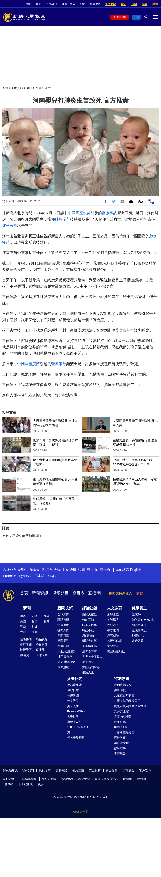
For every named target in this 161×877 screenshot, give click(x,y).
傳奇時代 (120, 690)
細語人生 (88, 672)
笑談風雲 (113, 619)
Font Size (141, 201)
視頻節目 (60, 593)
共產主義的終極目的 (127, 700)
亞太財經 (63, 667)
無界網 (8, 784)
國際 (23, 616)
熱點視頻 (42, 639)
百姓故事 (120, 737)
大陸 (29, 88)
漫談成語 (113, 635)
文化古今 (113, 646)
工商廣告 (120, 753)
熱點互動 (88, 619)
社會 (39, 88)
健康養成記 (139, 630)
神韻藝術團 (29, 779)
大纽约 (22, 570)
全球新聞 (63, 614)
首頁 (5, 88)
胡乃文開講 (139, 625)
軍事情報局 (89, 646)
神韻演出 (26, 655)
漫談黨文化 (121, 743)
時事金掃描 (89, 625)
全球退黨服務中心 (106, 779)
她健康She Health (143, 619)
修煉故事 (120, 748)
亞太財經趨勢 (66, 662)
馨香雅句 (113, 630)
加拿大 (35, 570)
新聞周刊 (63, 640)
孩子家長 (9, 225)
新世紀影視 (25, 784)
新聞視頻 (65, 608)
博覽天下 (26, 649)
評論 (23, 626)
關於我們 (28, 770)
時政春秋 (88, 630)
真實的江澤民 (123, 716)
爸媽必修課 (114, 640)
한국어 (53, 576)
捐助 (134, 3)
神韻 (28, 3)
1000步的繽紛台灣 (77, 729)
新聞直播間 (120, 17)
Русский (25, 576)
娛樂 (46, 616)
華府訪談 (63, 646)
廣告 (123, 3)
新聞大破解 (89, 640)
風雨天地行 (121, 727)
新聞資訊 (17, 88)
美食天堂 (73, 700)
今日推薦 (42, 644)
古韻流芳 (113, 625)
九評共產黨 (121, 711)
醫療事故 (109, 213)
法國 (81, 570)
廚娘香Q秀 (74, 721)
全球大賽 (42, 655)
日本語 (40, 576)
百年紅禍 (120, 721)
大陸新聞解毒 (91, 667)
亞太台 (105, 570)
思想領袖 (88, 635)
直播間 (94, 593)
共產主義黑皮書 (124, 732)
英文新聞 (110, 3)
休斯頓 (71, 570)
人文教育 (114, 608)
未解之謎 (113, 614)
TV (137, 17)
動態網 (141, 779)
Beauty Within (76, 711)
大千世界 (73, 716)
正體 (65, 3)
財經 (35, 626)
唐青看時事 (89, 651)
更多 (41, 784)
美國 (23, 621)
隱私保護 (61, 770)
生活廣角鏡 (74, 685)
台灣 (35, 621)
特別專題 (121, 679)
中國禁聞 (63, 625)
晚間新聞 (63, 630)
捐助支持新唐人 (120, 593)
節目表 (78, 593)
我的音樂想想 (76, 737)
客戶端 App (146, 770)
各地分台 (51, 3)
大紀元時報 (49, 779)
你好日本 (73, 690)
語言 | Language (90, 3)
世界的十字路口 (92, 656)
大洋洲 (59, 570)
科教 (35, 632)
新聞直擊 (63, 635)
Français (9, 576)
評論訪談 (89, 608)
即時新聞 (26, 644)
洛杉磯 (47, 570)
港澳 (35, 616)
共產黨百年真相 (124, 695)
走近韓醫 (138, 640)
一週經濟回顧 (66, 651)
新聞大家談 (89, 614)
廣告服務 (111, 770)
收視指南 (45, 770)
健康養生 (139, 608)
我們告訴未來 (123, 685)
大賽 (38, 3)
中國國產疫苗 (79, 213)
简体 (72, 3)
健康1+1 (137, 614)
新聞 (27, 608)
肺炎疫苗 (62, 219)
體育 (46, 621)
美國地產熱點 (116, 651)
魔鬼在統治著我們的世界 (130, 706)
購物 (155, 3)
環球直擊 (63, 619)
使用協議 (78, 770)
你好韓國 (73, 695)
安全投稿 (95, 770)
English (135, 570)
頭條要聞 (26, 639)
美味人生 (73, 706)
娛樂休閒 (74, 679)
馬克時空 (88, 662)
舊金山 (92, 570)
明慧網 (127, 779)
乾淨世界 (67, 779)
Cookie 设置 (80, 811)
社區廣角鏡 (64, 656)
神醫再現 (138, 635)
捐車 (144, 3)
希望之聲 (84, 779)
